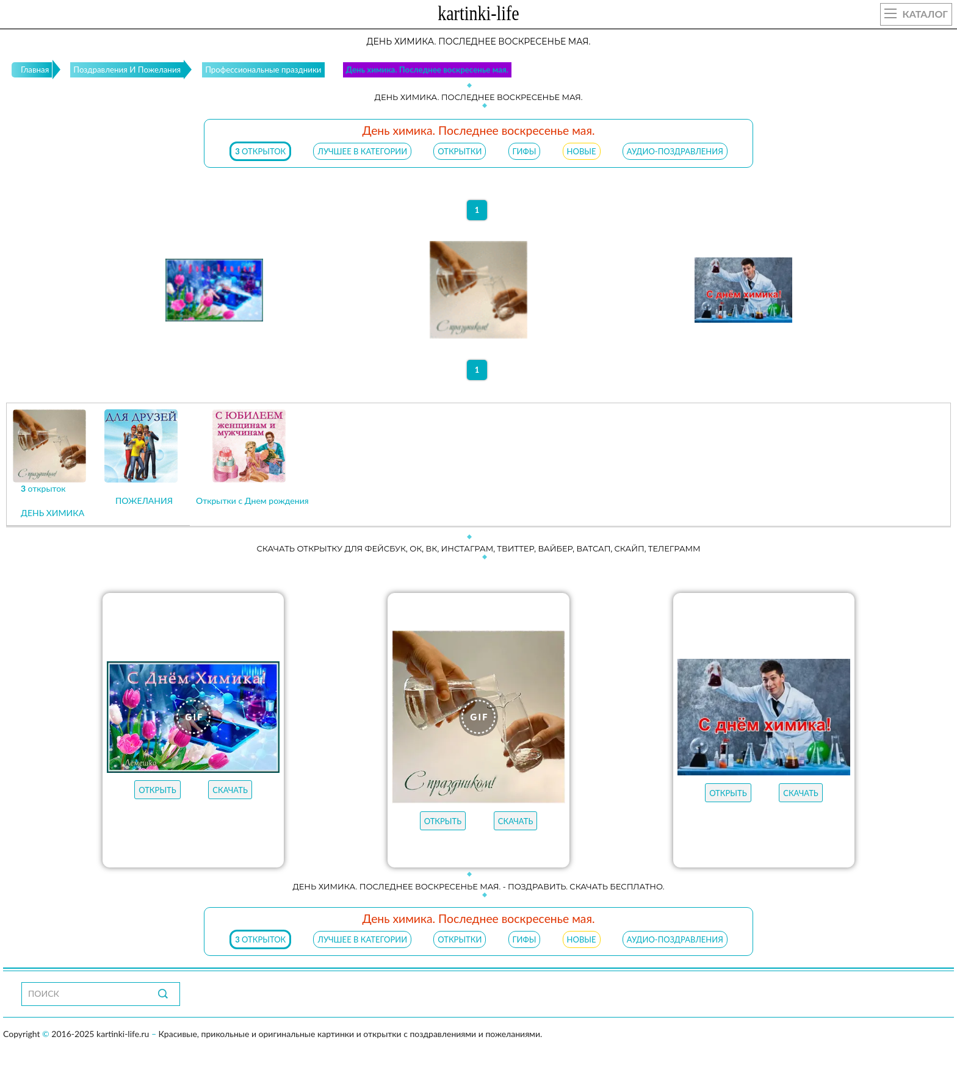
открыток (260, 151)
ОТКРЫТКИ (460, 151)
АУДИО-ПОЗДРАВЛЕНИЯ (675, 151)
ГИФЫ (524, 151)
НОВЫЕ (581, 151)
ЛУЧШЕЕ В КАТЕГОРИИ (362, 151)
